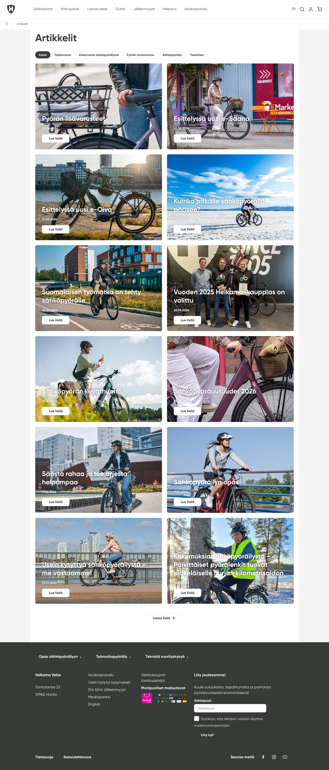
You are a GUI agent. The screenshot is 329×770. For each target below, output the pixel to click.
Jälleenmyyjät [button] (144, 9)
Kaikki (43, 55)
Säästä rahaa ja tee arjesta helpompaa (98, 470)
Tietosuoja (44, 757)
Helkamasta (63, 55)
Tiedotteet (197, 55)
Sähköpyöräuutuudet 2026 (230, 379)
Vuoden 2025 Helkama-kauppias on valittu (230, 288)
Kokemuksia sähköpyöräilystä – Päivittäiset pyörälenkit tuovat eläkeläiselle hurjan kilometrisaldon (230, 561)
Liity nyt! (207, 735)
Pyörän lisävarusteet (98, 106)
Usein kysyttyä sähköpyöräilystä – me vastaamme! (98, 561)
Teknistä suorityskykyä (167, 656)
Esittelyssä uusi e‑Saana (230, 106)
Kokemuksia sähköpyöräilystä (99, 55)
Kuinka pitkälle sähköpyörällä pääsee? (230, 197)
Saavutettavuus (77, 757)
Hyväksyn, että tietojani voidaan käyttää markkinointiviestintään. (228, 722)
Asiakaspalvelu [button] (195, 9)
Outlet (120, 9)
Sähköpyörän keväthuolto (98, 379)
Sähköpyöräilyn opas (230, 470)
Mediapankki (99, 697)
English (94, 704)
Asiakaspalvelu (101, 675)
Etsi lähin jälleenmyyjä (106, 689)
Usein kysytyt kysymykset (109, 682)
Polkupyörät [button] (70, 9)
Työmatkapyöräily (114, 656)
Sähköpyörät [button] (43, 9)
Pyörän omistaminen (140, 55)
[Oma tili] (310, 9)
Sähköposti (203, 700)
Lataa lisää (161, 618)
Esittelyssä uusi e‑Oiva (98, 197)
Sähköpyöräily (172, 55)
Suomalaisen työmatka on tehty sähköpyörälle (98, 288)
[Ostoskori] (319, 9)
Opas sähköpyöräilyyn (60, 656)
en (294, 9)
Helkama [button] (169, 9)
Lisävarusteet (97, 9)
